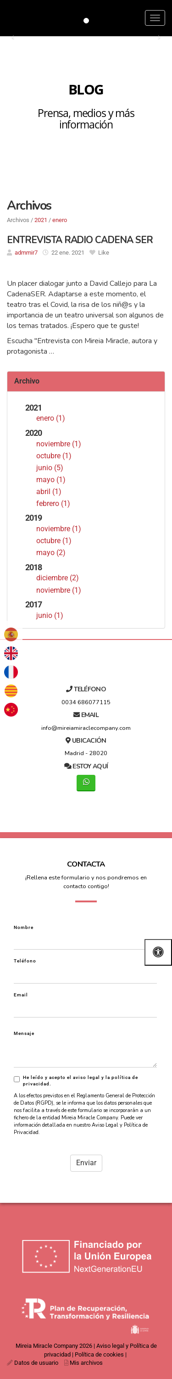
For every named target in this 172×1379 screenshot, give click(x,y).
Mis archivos (86, 1362)
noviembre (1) (58, 443)
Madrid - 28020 (86, 753)
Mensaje (24, 1033)
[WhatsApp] (86, 783)
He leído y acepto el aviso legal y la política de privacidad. (76, 1080)
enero (59, 220)
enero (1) (50, 418)
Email (21, 995)
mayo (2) (51, 552)
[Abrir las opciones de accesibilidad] (158, 952)
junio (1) (49, 615)
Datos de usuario (36, 1362)
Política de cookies (99, 1354)
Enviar (86, 1162)
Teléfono (25, 961)
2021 (40, 220)
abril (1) (48, 491)
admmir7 (26, 252)
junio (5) (49, 467)
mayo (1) (51, 479)
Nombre (23, 927)
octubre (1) (54, 455)
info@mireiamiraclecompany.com (86, 728)
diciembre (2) (57, 577)
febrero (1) (53, 503)
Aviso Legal (105, 1125)
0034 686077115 (86, 702)
